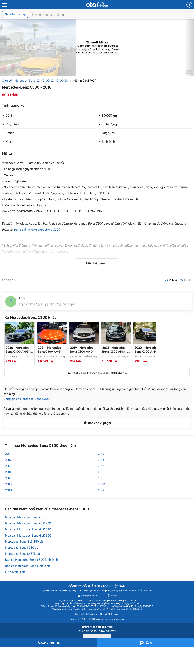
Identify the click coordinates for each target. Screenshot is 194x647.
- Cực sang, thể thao (83, 350)
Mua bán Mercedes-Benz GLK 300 (28, 535)
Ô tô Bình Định (15, 572)
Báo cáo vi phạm (97, 423)
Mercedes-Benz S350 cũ (21, 548)
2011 (8, 472)
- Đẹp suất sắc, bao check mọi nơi (114, 350)
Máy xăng (12, 124)
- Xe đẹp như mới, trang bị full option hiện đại (18, 350)
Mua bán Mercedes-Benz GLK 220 (28, 523)
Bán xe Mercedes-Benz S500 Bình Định (31, 560)
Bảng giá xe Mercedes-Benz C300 (37, 230)
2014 (101, 490)
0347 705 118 (48, 643)
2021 (8, 454)
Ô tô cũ (7, 81)
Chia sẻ (171, 280)
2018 (9, 115)
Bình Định (108, 142)
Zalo (149, 643)
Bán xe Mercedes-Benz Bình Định (27, 566)
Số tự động (109, 124)
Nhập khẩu (109, 133)
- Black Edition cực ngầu (147, 350)
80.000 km (109, 115)
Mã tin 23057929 (85, 81)
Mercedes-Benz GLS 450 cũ (24, 542)
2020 (101, 460)
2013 (101, 472)
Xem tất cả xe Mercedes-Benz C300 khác (95, 373)
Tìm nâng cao (15, 14)
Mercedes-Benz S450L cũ (22, 554)
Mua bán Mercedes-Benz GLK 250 (28, 529)
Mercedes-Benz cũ (27, 81)
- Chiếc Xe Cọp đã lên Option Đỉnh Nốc (51, 350)
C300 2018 (63, 81)
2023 (101, 484)
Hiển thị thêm (96, 263)
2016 (101, 466)
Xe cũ (9, 142)
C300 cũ (48, 81)
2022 (8, 466)
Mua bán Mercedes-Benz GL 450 (27, 517)
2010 (8, 490)
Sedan (10, 133)
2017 (8, 460)
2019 (101, 454)
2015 (101, 478)
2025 (8, 478)
